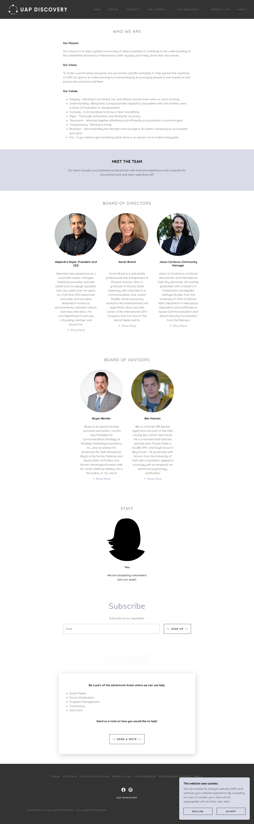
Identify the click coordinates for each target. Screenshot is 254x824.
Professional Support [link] (175, 776)
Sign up (177, 628)
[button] (157, 9)
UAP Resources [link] (145, 776)
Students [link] (133, 9)
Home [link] (97, 9)
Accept (231, 811)
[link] (38, 9)
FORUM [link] (113, 9)
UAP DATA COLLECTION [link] (95, 776)
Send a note (127, 739)
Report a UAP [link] (220, 9)
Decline (198, 811)
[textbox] (111, 629)
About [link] (242, 9)
